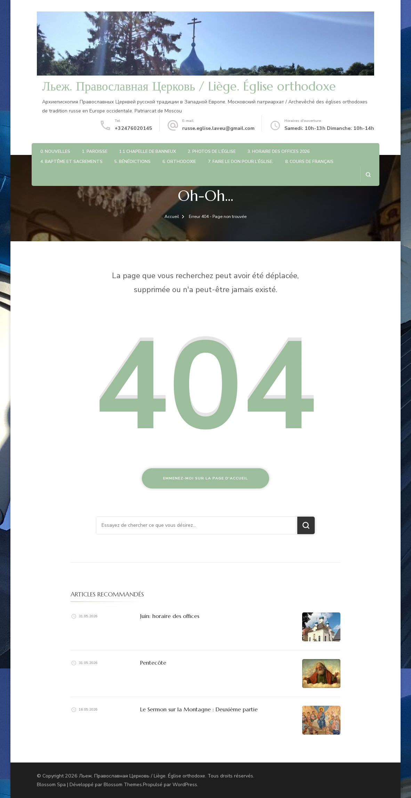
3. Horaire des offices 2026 (278, 151)
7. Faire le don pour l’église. (240, 161)
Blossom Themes (123, 784)
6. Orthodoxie (179, 161)
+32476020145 (133, 128)
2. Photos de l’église (212, 151)
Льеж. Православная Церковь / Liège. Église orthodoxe (189, 86)
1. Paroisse (94, 151)
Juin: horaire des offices (169, 615)
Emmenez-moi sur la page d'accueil (205, 478)
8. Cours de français (309, 161)
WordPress (184, 784)
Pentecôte (153, 662)
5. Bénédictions (132, 161)
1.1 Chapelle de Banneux (147, 151)
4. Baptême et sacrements (71, 161)
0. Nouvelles (55, 151)
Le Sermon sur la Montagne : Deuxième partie (199, 709)
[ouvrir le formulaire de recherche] (368, 174)
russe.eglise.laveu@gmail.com (218, 128)
